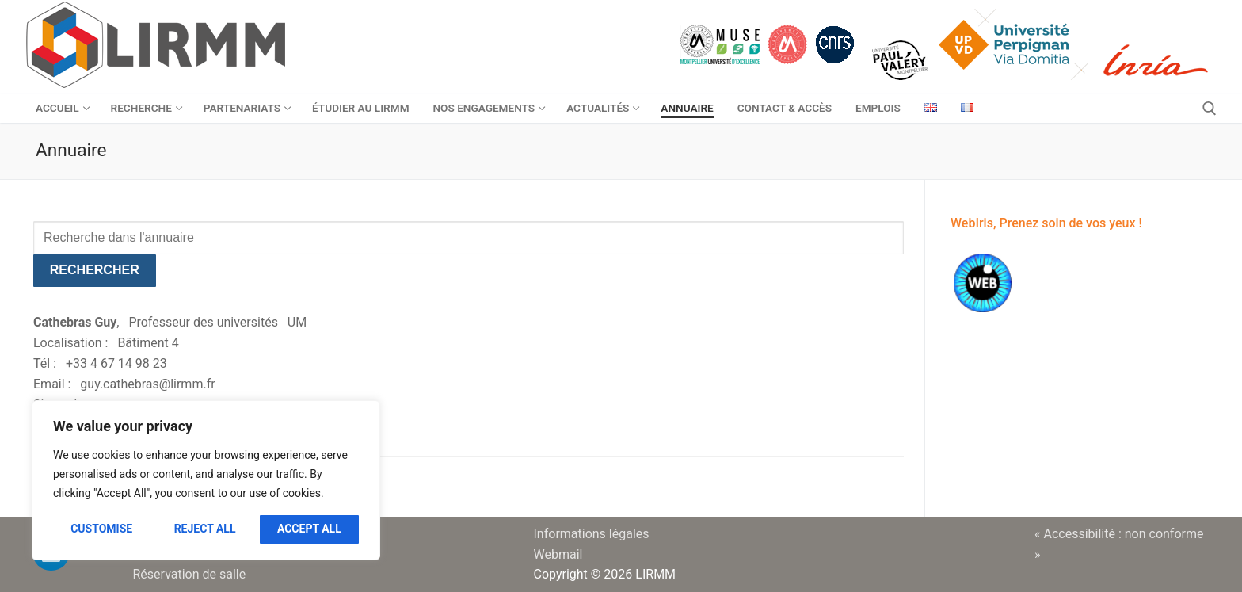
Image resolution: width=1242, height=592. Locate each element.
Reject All (205, 528)
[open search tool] (1209, 108)
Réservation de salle (189, 574)
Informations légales (592, 533)
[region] (206, 480)
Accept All (309, 528)
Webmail (558, 554)
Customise (101, 528)
